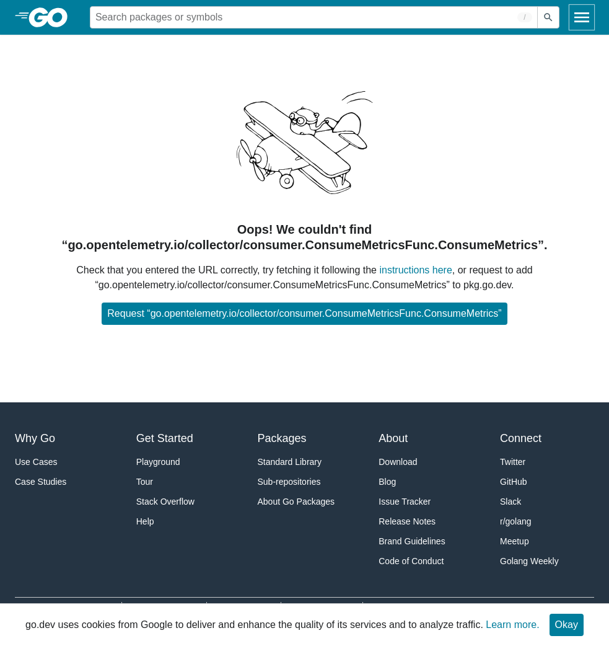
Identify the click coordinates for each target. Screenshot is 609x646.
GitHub (513, 482)
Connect (520, 438)
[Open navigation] (581, 17)
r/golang (516, 521)
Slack (510, 502)
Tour (144, 482)
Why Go (35, 438)
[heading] (52, 17)
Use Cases (36, 462)
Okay (566, 624)
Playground (158, 462)
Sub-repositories (289, 482)
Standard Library (290, 462)
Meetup (514, 541)
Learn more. (512, 624)
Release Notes (407, 521)
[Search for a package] (314, 17)
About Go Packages (296, 502)
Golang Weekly (529, 561)
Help (145, 521)
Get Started (164, 438)
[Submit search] (548, 17)
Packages (282, 438)
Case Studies (40, 482)
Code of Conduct (411, 561)
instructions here (415, 270)
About (393, 438)
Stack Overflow (165, 502)
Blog (387, 482)
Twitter (512, 462)
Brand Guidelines (412, 541)
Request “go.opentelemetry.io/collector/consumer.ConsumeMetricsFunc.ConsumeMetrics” (304, 313)
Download (398, 462)
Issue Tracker (405, 502)
